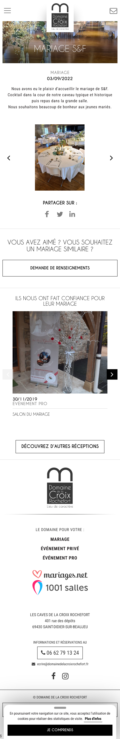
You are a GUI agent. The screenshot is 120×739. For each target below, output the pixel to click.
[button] (47, 214)
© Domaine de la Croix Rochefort (60, 697)
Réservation (113, 10)
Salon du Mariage (31, 414)
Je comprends (60, 730)
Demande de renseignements (60, 268)
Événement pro (60, 558)
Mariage (60, 539)
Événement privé (60, 548)
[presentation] (9, 157)
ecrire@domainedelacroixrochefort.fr (60, 664)
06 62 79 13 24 (60, 653)
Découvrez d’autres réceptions (60, 446)
